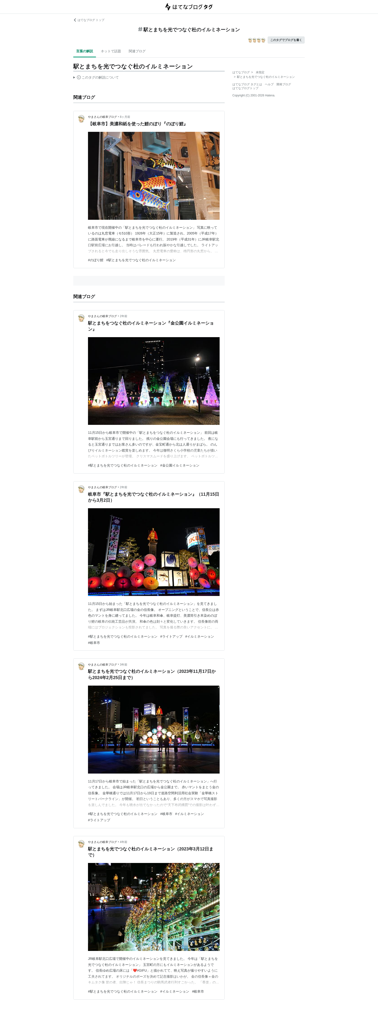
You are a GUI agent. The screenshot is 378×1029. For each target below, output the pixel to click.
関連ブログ (137, 51)
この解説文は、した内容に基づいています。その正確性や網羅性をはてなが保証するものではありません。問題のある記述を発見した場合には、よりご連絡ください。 (96, 78)
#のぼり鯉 (95, 260)
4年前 (123, 842)
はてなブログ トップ (88, 20)
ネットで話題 (111, 51)
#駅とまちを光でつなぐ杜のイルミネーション (141, 260)
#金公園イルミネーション (179, 465)
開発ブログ (284, 84)
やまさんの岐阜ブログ (102, 117)
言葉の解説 (84, 51)
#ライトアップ (171, 636)
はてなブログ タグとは (247, 84)
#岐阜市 (94, 643)
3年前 (123, 664)
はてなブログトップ (245, 88)
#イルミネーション (199, 636)
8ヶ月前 (125, 117)
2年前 (123, 316)
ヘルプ (269, 84)
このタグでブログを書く (286, 40)
